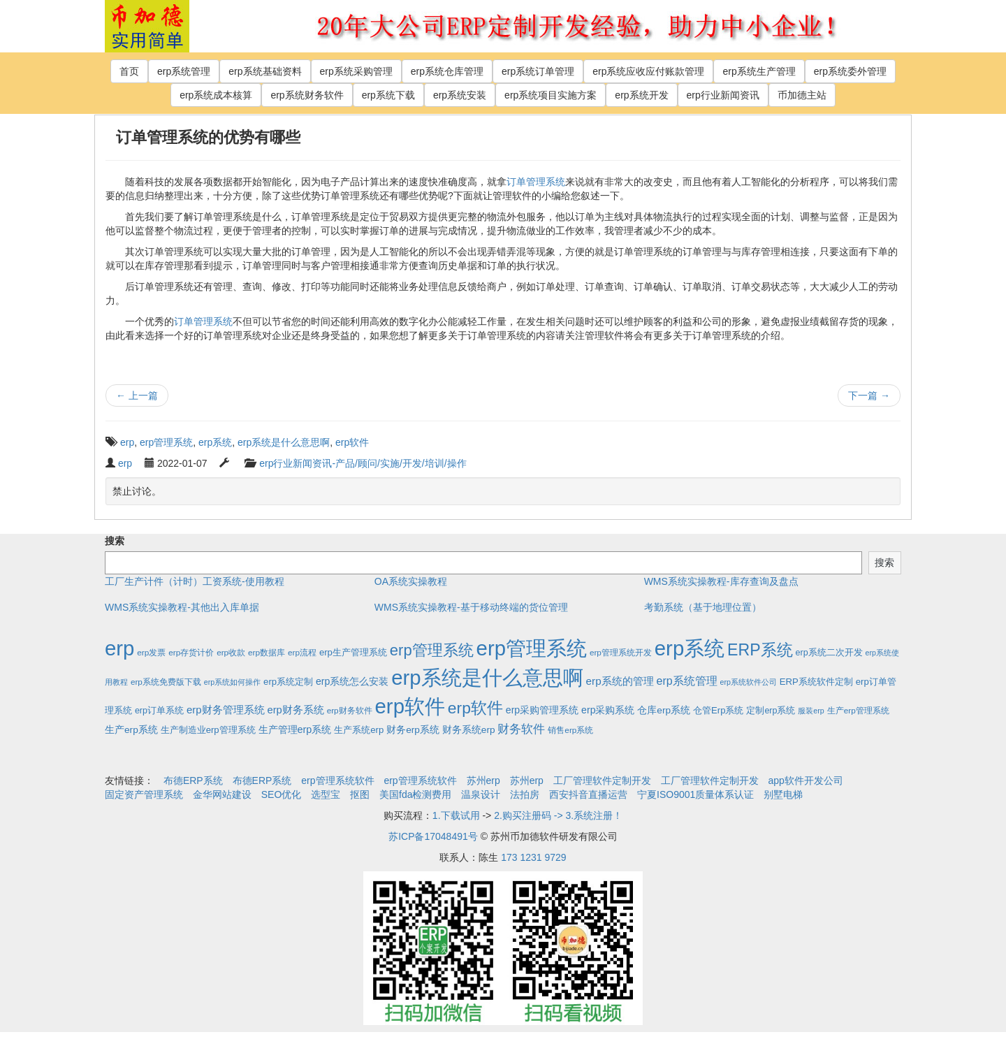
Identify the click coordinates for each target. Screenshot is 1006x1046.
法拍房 (524, 794)
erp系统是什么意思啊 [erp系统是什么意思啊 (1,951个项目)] (487, 677)
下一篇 (869, 395)
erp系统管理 (183, 71)
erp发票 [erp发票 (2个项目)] (151, 652)
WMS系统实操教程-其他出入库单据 (182, 607)
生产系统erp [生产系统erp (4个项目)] (359, 730)
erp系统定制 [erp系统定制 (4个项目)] (288, 681)
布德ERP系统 (193, 780)
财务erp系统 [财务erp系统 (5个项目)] (412, 730)
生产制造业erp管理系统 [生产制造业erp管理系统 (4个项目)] (208, 730)
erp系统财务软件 (306, 95)
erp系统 (215, 442)
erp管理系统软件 (337, 780)
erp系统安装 (459, 95)
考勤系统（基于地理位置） (702, 607)
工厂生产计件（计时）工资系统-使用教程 (194, 581)
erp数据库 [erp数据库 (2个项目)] (266, 652)
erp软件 (352, 442)
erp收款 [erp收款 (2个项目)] (231, 652)
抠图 (360, 794)
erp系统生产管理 (758, 71)
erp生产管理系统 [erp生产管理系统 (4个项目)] (353, 652)
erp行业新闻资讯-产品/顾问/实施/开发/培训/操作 (362, 463)
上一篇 (137, 395)
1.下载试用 (456, 815)
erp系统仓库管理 (447, 71)
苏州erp (483, 780)
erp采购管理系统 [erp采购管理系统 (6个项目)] (542, 710)
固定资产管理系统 (144, 794)
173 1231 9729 (533, 857)
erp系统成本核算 (216, 95)
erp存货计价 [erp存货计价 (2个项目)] (191, 652)
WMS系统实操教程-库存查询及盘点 (721, 581)
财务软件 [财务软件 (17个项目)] (521, 729)
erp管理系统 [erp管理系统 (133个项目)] (432, 650)
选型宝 (325, 794)
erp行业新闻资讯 (723, 95)
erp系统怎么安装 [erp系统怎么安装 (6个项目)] (352, 681)
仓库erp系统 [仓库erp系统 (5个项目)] (663, 710)
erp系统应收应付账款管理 (648, 71)
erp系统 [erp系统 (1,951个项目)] (689, 648)
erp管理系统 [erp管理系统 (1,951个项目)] (531, 648)
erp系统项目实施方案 (550, 95)
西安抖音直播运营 (588, 794)
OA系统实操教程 (410, 581)
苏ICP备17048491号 (433, 836)
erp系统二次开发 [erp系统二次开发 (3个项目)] (829, 653)
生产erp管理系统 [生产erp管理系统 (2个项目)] (858, 710)
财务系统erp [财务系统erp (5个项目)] (468, 730)
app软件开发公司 (805, 780)
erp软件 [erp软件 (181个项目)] (475, 708)
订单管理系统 (535, 181)
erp (127, 442)
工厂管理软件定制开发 (602, 780)
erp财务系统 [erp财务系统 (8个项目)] (295, 710)
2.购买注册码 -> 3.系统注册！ (558, 815)
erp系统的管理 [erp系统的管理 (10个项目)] (620, 681)
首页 (129, 71)
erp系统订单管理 (538, 71)
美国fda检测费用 (415, 794)
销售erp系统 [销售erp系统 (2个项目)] (570, 729)
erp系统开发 (641, 95)
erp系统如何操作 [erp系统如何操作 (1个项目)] (232, 682)
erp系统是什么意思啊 (284, 442)
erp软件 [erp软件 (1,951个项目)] (410, 706)
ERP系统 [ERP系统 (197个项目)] (760, 650)
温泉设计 (480, 794)
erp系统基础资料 (264, 71)
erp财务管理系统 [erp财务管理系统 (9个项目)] (226, 710)
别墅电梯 (783, 794)
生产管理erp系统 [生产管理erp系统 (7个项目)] (295, 729)
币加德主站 (802, 95)
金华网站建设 (222, 794)
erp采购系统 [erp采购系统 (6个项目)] (607, 710)
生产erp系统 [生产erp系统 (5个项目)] (131, 730)
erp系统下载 (388, 95)
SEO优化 (281, 794)
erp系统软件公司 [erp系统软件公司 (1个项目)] (748, 682)
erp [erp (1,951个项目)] (119, 648)
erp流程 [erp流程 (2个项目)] (302, 652)
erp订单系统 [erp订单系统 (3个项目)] (159, 711)
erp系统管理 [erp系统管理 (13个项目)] (687, 681)
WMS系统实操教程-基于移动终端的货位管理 (471, 607)
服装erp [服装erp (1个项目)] (811, 710)
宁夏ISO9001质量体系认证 (695, 794)
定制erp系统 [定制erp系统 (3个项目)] (770, 711)
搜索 (114, 540)
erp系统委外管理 (850, 71)
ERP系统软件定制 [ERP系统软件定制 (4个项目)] (816, 681)
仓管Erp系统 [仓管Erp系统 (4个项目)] (718, 710)
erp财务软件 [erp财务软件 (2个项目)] (349, 710)
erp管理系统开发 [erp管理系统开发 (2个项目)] (621, 652)
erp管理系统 (166, 442)
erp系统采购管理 (356, 71)
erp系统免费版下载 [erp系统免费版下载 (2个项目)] (166, 681)
